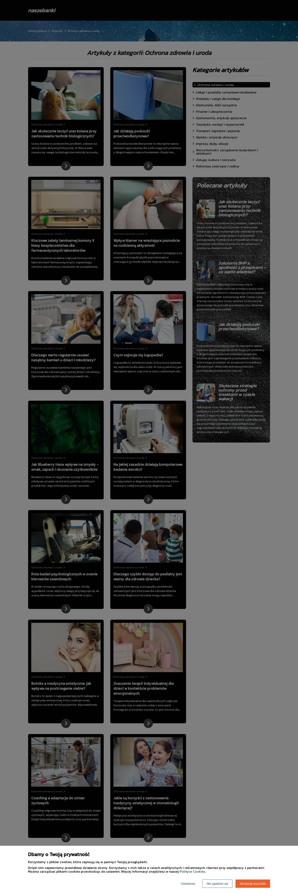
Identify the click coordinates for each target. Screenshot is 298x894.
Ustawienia (188, 883)
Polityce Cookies (192, 871)
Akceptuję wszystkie (253, 883)
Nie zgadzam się (217, 883)
